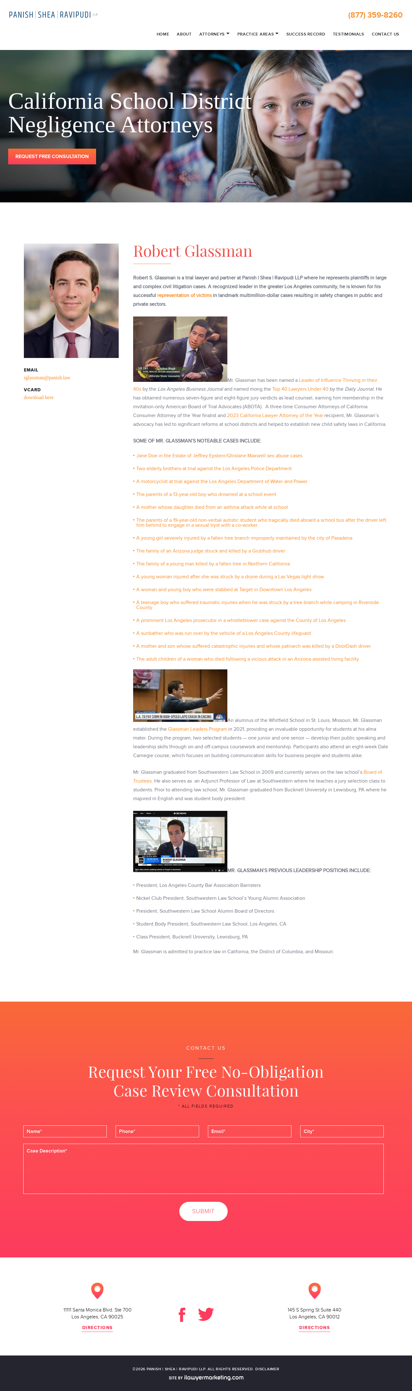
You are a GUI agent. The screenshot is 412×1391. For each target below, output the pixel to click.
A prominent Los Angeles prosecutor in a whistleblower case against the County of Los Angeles (241, 620)
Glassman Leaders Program (197, 729)
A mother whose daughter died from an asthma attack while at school (212, 507)
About (184, 34)
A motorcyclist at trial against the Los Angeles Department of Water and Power (221, 481)
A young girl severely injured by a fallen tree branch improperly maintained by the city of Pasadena (244, 538)
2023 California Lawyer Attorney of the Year (274, 415)
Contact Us (385, 34)
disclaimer (267, 1369)
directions (97, 1328)
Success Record (305, 34)
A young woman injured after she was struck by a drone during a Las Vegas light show (230, 576)
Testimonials (348, 34)
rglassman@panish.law (47, 377)
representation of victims (184, 295)
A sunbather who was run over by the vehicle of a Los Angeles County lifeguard (223, 633)
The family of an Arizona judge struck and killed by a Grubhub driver (210, 550)
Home (163, 34)
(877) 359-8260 (375, 15)
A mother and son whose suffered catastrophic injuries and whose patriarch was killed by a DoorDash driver (253, 646)
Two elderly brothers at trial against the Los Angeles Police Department (214, 468)
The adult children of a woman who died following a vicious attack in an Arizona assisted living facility (247, 659)
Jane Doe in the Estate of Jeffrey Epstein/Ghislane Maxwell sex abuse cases (220, 455)
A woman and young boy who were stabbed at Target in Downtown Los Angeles (224, 589)
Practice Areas (258, 34)
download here (39, 397)
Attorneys (214, 34)
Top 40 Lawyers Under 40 (300, 389)
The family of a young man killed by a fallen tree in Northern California (213, 563)
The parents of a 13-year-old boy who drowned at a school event (206, 494)
